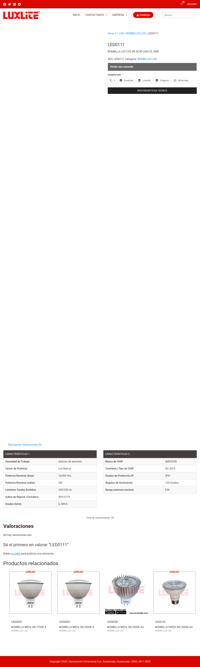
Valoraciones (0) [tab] (31, 444)
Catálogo (143, 14)
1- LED (120, 33)
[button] (96, 15)
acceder (16, 553)
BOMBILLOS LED (136, 33)
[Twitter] (9, 4)
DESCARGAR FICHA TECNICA (152, 90)
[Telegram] (19, 4)
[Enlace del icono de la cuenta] (192, 4)
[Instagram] (14, 4)
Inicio (111, 33)
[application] (105, 15)
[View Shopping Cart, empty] (181, 4)
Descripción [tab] (15, 444)
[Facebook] (4, 4)
